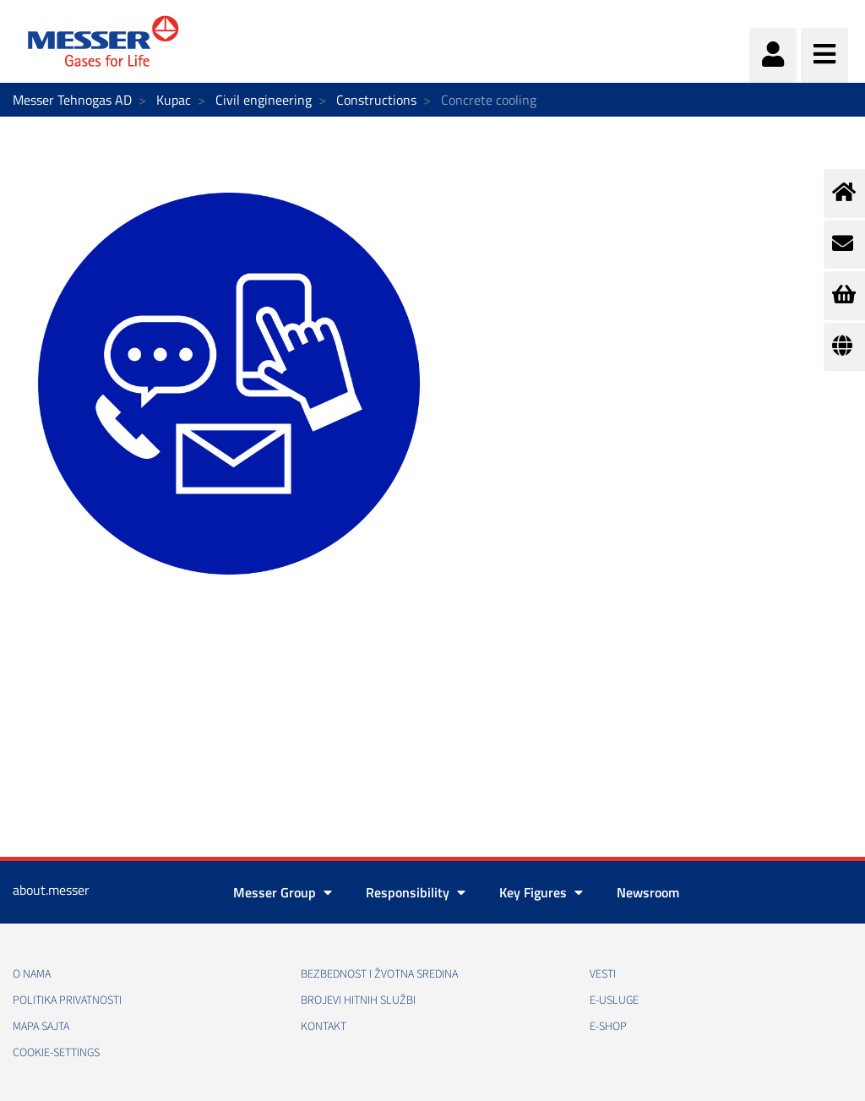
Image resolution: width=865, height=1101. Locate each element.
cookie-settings (56, 1052)
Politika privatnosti (67, 1000)
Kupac (173, 100)
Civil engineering (263, 100)
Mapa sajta (41, 1026)
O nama (32, 974)
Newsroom (648, 892)
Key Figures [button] (541, 892)
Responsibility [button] (415, 892)
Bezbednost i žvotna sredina (379, 974)
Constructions (376, 100)
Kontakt (323, 1026)
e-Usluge (614, 1000)
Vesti (603, 974)
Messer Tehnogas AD (72, 100)
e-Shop (608, 1026)
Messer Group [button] (282, 892)
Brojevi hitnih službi (358, 1000)
